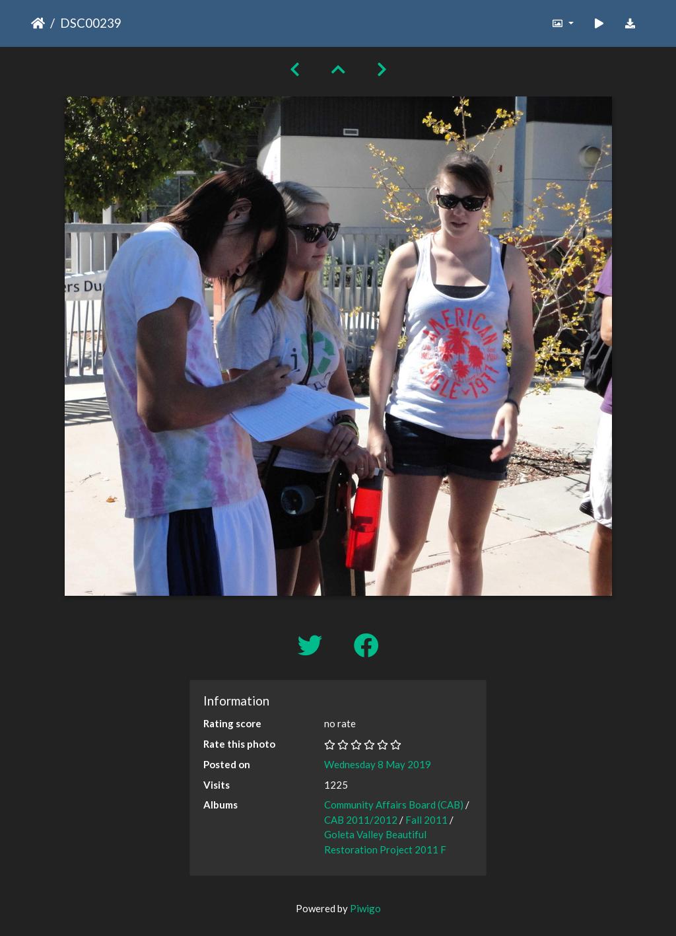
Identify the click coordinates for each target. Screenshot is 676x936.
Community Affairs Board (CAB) (393, 804)
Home (38, 23)
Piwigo (365, 908)
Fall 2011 (426, 820)
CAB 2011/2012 (360, 820)
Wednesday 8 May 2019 (377, 764)
